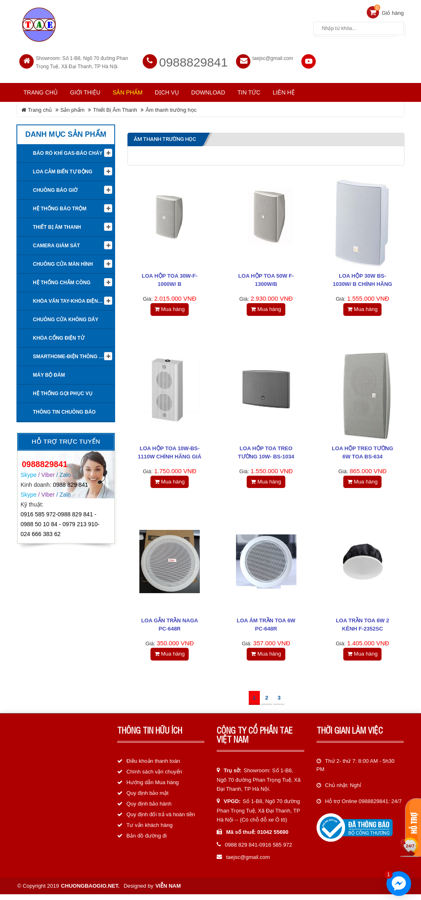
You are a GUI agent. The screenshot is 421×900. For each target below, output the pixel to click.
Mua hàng (170, 306)
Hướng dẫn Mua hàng (153, 788)
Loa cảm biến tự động (63, 168)
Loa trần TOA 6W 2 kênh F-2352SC (362, 628)
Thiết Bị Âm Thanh (115, 107)
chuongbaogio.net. (90, 891)
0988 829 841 (70, 481)
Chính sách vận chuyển (154, 778)
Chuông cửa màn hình (63, 261)
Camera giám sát (56, 242)
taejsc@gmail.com (272, 55)
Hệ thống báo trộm (59, 205)
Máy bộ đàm (49, 372)
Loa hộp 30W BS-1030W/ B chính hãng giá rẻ (362, 281)
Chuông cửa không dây (65, 316)
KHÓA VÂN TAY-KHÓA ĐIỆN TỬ (69, 298)
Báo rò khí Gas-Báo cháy (67, 150)
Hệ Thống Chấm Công (61, 279)
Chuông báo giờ (55, 187)
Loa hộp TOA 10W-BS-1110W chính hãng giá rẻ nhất (169, 456)
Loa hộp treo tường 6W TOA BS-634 (362, 452)
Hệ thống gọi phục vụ (63, 390)
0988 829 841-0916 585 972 (258, 851)
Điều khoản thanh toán (153, 767)
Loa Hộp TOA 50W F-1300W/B (266, 277)
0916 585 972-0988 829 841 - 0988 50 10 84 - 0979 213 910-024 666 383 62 (60, 521)
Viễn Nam (168, 891)
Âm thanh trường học (171, 107)
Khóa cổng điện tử (58, 335)
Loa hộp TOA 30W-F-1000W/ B (169, 277)
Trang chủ (40, 89)
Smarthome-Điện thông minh (72, 353)
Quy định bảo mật (148, 799)
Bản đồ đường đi (147, 842)
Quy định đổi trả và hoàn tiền (161, 820)
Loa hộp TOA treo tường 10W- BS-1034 (266, 452)
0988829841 (193, 59)
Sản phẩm (72, 107)
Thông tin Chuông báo (64, 409)
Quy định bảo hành (149, 810)
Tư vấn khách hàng (150, 831)
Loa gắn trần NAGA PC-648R (169, 628)
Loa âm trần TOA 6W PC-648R (266, 628)
